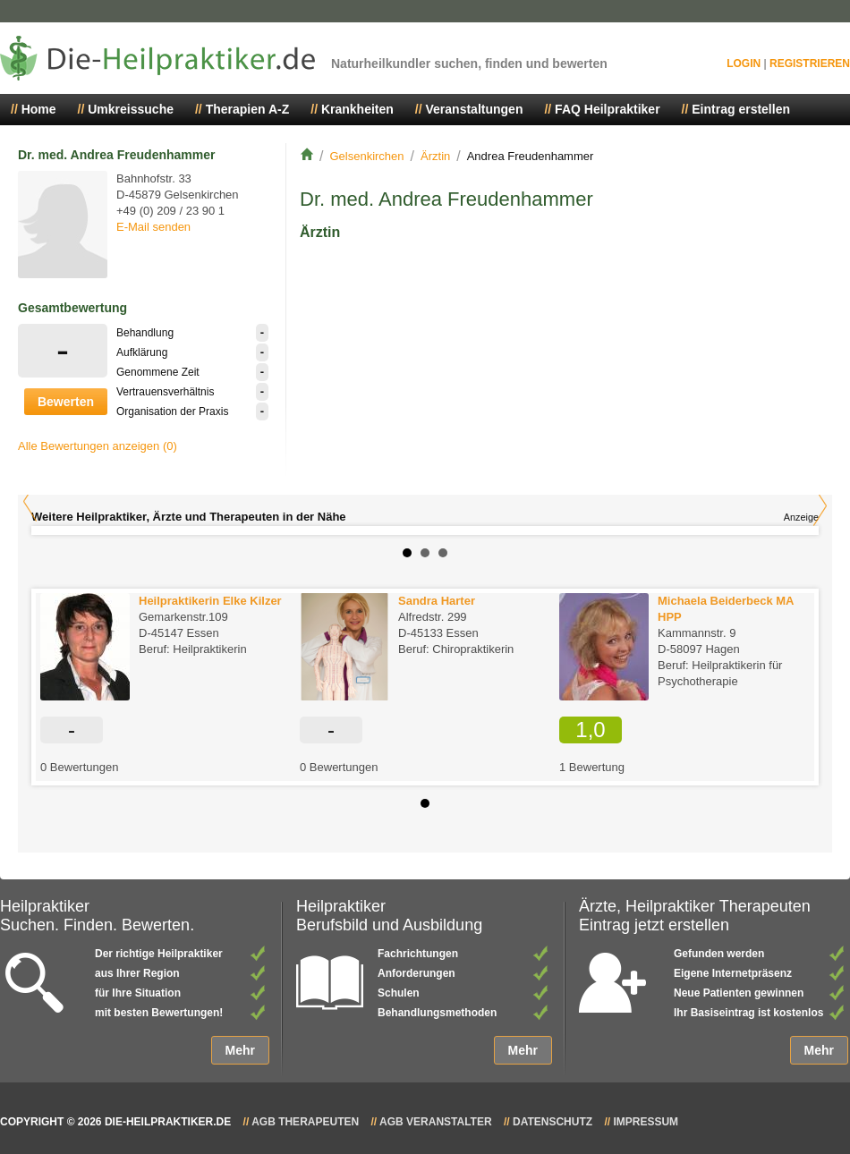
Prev (30, 501)
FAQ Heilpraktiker (607, 109)
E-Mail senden (153, 226)
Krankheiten (357, 109)
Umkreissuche (131, 109)
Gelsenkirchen (366, 156)
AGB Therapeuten (305, 1122)
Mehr (240, 1050)
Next (820, 506)
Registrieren (809, 63)
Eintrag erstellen (741, 109)
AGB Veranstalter (435, 1122)
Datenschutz (552, 1122)
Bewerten (66, 402)
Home (38, 109)
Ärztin (435, 156)
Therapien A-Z (248, 109)
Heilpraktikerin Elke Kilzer (210, 600)
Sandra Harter (436, 600)
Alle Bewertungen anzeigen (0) (97, 446)
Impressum (645, 1122)
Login (744, 63)
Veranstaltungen (474, 109)
